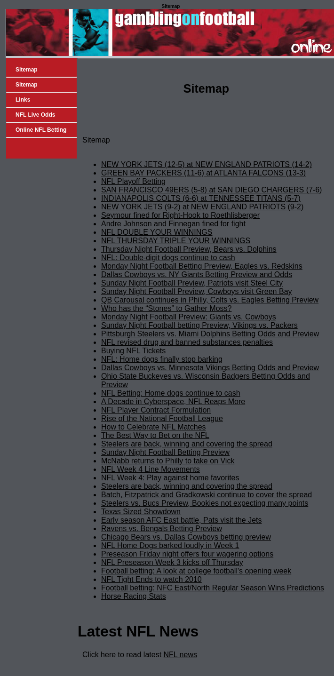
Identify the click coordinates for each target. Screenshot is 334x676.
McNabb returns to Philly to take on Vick (167, 461)
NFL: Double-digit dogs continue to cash (168, 258)
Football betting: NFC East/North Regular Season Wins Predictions (212, 588)
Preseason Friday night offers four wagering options (187, 554)
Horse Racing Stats (133, 596)
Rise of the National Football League (162, 418)
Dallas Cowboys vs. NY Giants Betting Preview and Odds (196, 274)
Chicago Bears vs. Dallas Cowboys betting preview (186, 537)
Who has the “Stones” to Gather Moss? (166, 308)
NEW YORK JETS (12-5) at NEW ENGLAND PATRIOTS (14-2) (206, 164)
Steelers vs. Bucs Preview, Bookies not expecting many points (204, 503)
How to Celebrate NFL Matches (153, 427)
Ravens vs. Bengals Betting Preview (161, 529)
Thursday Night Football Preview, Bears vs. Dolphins (189, 249)
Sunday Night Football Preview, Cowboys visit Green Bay (196, 291)
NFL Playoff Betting (133, 181)
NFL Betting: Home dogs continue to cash (170, 393)
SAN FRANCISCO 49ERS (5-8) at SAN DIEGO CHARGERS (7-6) (211, 190)
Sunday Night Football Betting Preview (165, 452)
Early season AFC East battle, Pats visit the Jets (181, 520)
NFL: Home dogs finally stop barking (162, 359)
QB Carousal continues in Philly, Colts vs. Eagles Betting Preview (209, 300)
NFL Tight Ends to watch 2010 (151, 579)
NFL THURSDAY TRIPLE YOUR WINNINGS (175, 241)
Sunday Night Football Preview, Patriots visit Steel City (192, 283)
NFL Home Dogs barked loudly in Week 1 (170, 545)
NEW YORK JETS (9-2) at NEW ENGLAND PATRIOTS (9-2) (202, 207)
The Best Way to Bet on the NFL (155, 435)
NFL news (180, 655)
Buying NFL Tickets (133, 351)
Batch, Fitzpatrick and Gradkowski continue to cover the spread (206, 495)
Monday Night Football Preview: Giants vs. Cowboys (188, 317)
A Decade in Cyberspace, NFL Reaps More (173, 402)
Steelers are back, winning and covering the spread (186, 444)
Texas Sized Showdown (141, 512)
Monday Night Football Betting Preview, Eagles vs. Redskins (201, 266)
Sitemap (27, 69)
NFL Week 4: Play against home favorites (170, 478)
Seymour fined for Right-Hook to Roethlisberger (180, 215)
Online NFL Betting (41, 130)
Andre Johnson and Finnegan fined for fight (173, 224)
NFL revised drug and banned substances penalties (187, 342)
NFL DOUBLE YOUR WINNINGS (156, 232)
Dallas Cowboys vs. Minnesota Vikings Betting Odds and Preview (210, 368)
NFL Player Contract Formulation (156, 410)
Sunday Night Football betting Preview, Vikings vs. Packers (199, 325)
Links (23, 99)
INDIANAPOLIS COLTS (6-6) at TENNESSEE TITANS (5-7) (201, 198)
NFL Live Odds (35, 114)
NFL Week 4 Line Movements (150, 469)
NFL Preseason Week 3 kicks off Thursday (172, 562)
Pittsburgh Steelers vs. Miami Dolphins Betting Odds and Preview (210, 334)
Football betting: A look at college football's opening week (196, 571)
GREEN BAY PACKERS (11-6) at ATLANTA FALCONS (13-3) (203, 173)
